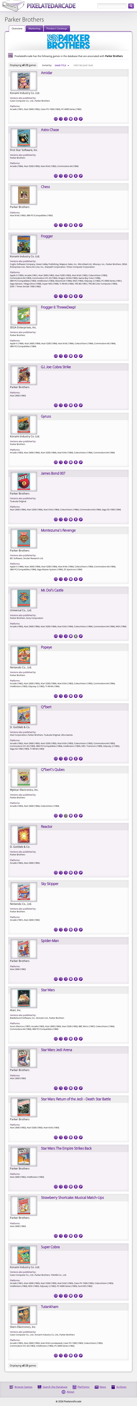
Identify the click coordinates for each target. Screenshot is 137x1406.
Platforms (83, 1387)
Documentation (66, 118)
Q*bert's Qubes (52, 770)
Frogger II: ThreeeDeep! (58, 307)
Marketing (34, 28)
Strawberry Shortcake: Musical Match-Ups (72, 1198)
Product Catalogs (57, 28)
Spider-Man (50, 941)
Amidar (46, 73)
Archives (121, 1387)
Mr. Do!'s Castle (52, 590)
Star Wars (48, 990)
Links (81, 118)
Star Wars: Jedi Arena (56, 1050)
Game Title (62, 65)
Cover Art (61, 118)
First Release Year (83, 65)
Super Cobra (50, 1247)
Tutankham (49, 1307)
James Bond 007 (53, 474)
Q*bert (46, 707)
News (103, 1387)
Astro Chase (50, 130)
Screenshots (56, 118)
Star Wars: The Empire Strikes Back (66, 1149)
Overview (17, 28)
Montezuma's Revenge (58, 531)
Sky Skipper (49, 884)
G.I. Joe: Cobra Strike (56, 367)
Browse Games (23, 1387)
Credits (76, 118)
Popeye (46, 647)
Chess (45, 187)
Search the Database (55, 1387)
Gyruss (46, 417)
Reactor (46, 827)
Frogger (47, 236)
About (70, 1392)
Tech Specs (71, 118)
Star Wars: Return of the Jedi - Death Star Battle (76, 1099)
